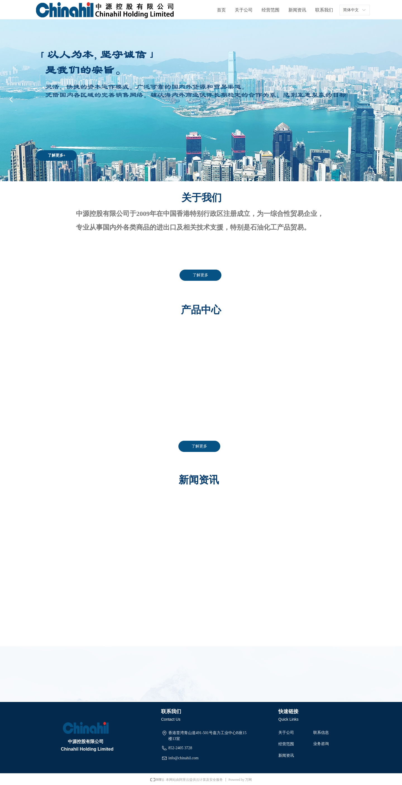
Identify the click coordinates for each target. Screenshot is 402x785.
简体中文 (351, 10)
